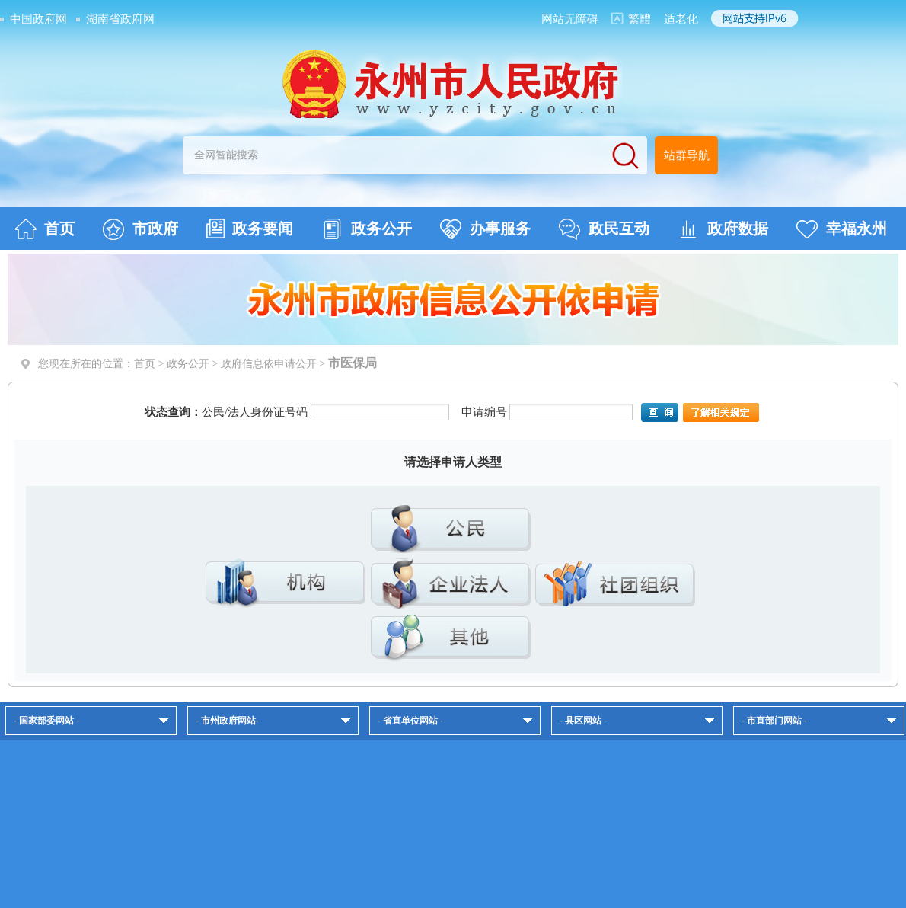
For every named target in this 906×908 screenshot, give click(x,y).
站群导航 (687, 155)
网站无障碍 (569, 19)
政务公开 (366, 229)
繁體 (639, 19)
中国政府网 (38, 19)
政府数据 (723, 229)
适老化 (681, 19)
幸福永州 (841, 229)
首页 (44, 229)
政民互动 (604, 229)
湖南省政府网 (120, 19)
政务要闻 (249, 228)
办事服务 (485, 229)
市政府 (140, 229)
